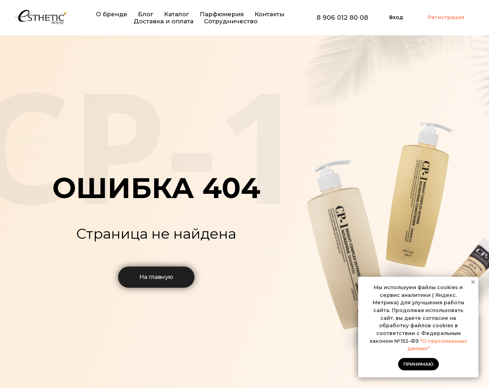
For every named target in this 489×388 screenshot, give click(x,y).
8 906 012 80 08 (342, 18)
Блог (145, 14)
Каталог (176, 14)
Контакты (269, 14)
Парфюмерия (222, 14)
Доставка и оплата (163, 21)
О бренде (111, 14)
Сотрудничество (230, 21)
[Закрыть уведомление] (473, 282)
